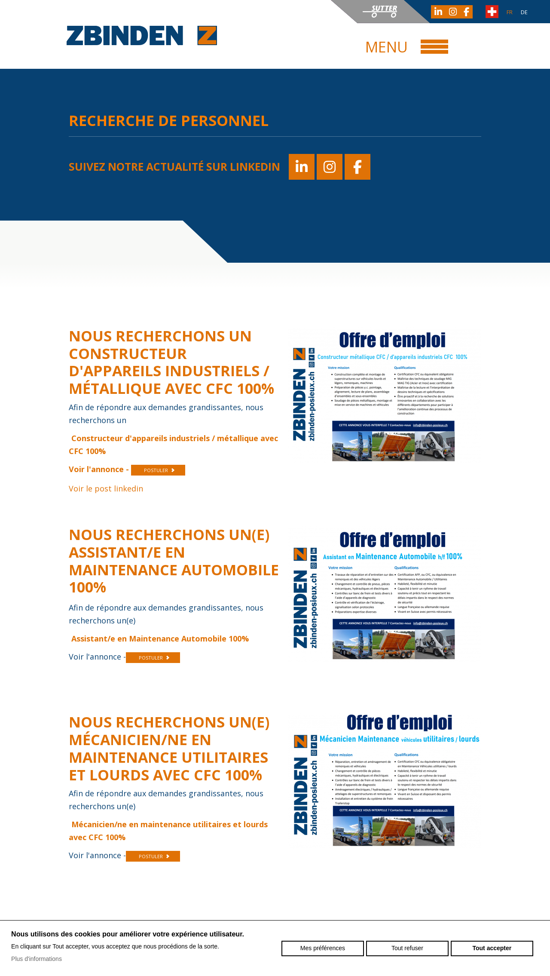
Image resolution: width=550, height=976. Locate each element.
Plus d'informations (36, 958)
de (524, 12)
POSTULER (156, 470)
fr (510, 12)
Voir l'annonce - (100, 469)
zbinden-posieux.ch (142, 35)
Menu (386, 47)
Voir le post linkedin (106, 488)
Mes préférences (322, 948)
